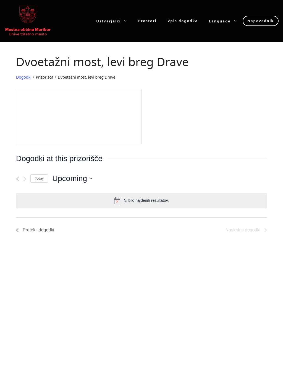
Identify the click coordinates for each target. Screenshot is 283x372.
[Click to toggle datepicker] (72, 178)
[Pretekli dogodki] (17, 179)
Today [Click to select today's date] (39, 178)
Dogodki (23, 77)
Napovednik (260, 20)
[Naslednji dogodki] (24, 179)
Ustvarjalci (114, 21)
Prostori (147, 21)
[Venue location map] (79, 116)
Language (226, 21)
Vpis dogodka (183, 21)
